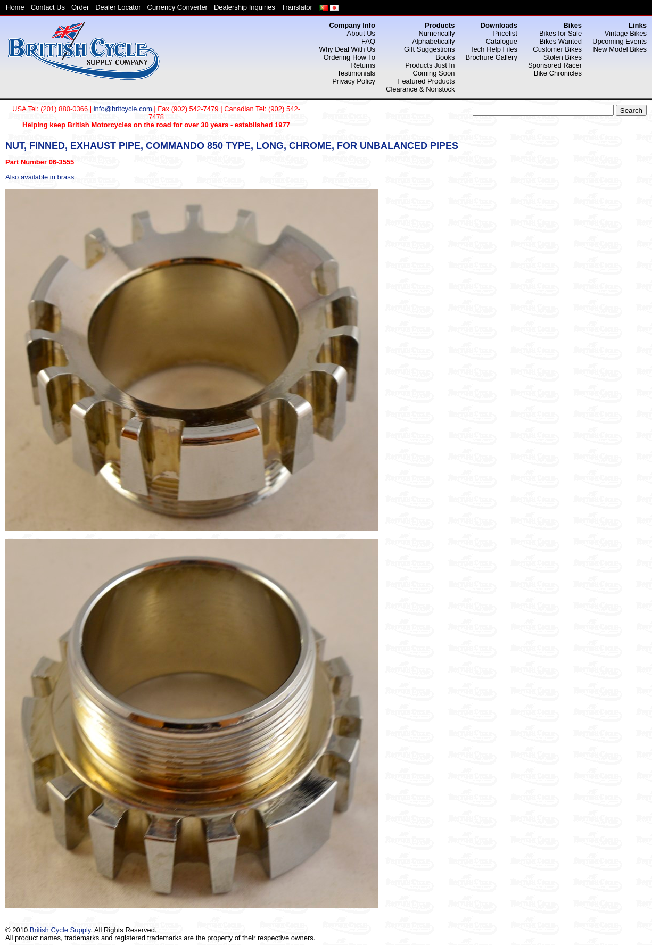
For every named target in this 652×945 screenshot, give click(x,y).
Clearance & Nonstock (420, 89)
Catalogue (501, 41)
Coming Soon (434, 73)
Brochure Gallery (491, 57)
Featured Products (426, 81)
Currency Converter (177, 7)
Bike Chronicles (558, 73)
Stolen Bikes (562, 57)
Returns (363, 65)
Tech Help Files (493, 49)
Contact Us (48, 7)
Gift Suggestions (429, 49)
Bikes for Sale (560, 33)
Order (80, 7)
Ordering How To (349, 57)
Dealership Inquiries (244, 7)
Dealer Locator (118, 7)
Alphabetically (433, 41)
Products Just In (430, 65)
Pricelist (505, 33)
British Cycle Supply (60, 930)
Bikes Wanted (560, 41)
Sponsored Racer (555, 65)
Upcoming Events (619, 41)
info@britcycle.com (123, 109)
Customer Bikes (557, 49)
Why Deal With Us (347, 49)
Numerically (436, 33)
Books (445, 57)
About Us (361, 33)
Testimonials (356, 73)
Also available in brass (39, 177)
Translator (297, 7)
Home (15, 7)
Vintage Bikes (626, 33)
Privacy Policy (353, 81)
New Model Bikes (620, 49)
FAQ (368, 41)
